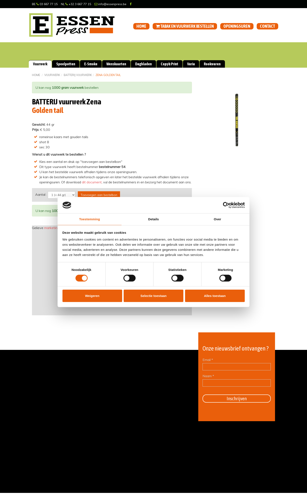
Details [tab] (153, 219)
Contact (267, 26)
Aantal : (41, 194)
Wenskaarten (116, 64)
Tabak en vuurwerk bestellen (185, 26)
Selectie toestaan (153, 296)
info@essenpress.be (110, 4)
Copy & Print (169, 64)
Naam (208, 376)
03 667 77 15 (47, 4)
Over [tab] (217, 219)
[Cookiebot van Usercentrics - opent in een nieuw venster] (226, 205)
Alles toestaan (215, 296)
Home (141, 26)
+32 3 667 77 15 (78, 4)
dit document (92, 182)
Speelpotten (65, 64)
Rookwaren (212, 64)
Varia (191, 64)
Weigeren (92, 296)
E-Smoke (90, 64)
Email (208, 360)
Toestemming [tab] (89, 219)
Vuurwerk (40, 64)
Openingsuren (236, 26)
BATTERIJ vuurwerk (78, 75)
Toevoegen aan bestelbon (99, 195)
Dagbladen (143, 64)
